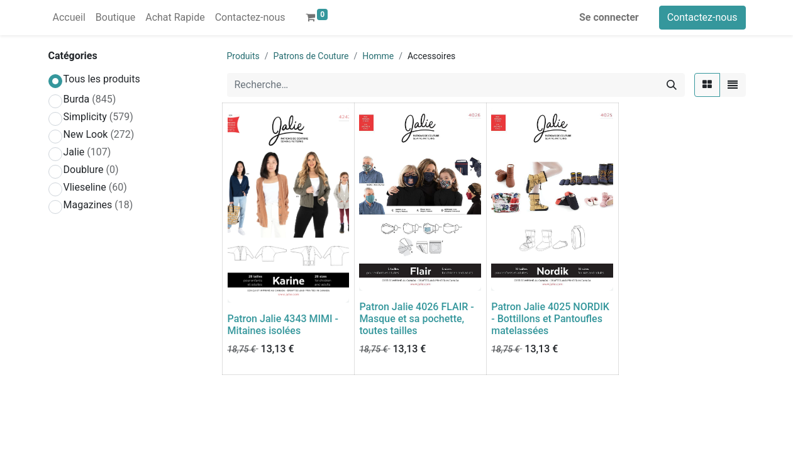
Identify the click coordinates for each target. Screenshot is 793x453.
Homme (378, 56)
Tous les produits (102, 79)
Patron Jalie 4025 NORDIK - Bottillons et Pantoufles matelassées (550, 319)
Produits (243, 56)
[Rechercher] (671, 85)
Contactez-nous (702, 17)
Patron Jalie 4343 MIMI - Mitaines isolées (283, 325)
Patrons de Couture (311, 56)
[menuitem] (69, 17)
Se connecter (609, 17)
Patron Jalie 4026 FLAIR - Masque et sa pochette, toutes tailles (416, 319)
